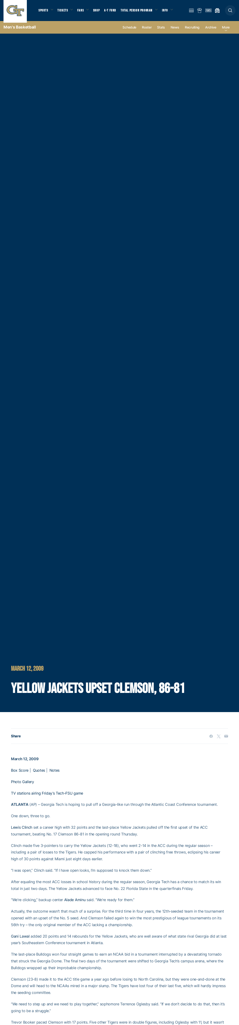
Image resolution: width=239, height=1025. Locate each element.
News (175, 31)
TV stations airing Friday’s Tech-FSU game (47, 796)
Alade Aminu (74, 903)
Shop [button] (100, 12)
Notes (54, 773)
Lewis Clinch (21, 830)
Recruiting (192, 31)
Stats (161, 31)
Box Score (19, 773)
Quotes (39, 773)
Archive (210, 31)
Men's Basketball (20, 30)
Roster (146, 31)
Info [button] (171, 12)
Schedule (129, 31)
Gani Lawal (20, 939)
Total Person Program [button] (141, 12)
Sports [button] (44, 12)
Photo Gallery (22, 785)
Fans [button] (83, 12)
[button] (230, 12)
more (226, 31)
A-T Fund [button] (115, 12)
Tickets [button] (64, 12)
